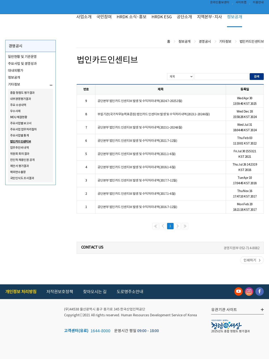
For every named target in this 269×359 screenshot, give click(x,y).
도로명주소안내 (130, 291)
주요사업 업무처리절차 (23, 129)
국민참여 (104, 17)
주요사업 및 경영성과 (22, 63)
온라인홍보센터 (219, 3)
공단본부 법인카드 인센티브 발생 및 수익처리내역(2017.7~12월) (137, 180)
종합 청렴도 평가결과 (22, 93)
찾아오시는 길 (95, 291)
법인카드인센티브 (20, 141)
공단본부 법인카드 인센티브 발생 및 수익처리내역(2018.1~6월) (136, 167)
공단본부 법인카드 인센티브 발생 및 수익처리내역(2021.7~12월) (137, 141)
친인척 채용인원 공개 (22, 160)
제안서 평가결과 (19, 166)
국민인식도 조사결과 (22, 178)
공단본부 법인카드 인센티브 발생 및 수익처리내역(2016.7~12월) (137, 207)
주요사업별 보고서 (21, 123)
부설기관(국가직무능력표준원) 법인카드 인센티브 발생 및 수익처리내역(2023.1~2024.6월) (154, 114)
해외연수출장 (18, 172)
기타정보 (14, 84)
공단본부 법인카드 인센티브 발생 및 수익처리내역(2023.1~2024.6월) (140, 127)
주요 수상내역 (18, 105)
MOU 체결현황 (18, 117)
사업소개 (83, 17)
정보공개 (234, 17)
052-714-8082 (249, 248)
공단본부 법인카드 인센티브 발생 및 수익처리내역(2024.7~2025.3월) (140, 101)
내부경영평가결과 (20, 99)
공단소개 (184, 17)
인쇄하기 (250, 260)
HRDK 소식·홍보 (131, 17)
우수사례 (15, 111)
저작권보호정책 (59, 291)
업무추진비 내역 (19, 148)
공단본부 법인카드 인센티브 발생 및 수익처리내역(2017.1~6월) (136, 194)
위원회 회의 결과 (19, 154)
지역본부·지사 (209, 17)
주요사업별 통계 (19, 135)
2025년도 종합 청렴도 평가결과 (230, 331)
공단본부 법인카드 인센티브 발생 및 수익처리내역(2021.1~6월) (136, 154)
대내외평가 (15, 70)
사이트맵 (241, 3)
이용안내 (258, 3)
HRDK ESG (162, 17)
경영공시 (15, 46)
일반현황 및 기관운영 (22, 56)
